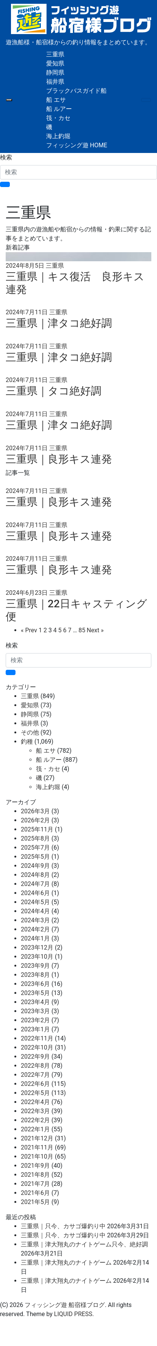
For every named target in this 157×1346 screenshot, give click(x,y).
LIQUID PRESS (73, 1314)
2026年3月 (35, 811)
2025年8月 (35, 838)
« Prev (29, 630)
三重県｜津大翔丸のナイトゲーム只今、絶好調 (84, 1244)
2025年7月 (35, 847)
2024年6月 (35, 893)
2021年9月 (35, 1165)
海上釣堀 (58, 136)
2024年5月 (35, 902)
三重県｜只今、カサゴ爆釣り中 (63, 1226)
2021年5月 (35, 1202)
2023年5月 (35, 993)
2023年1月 (35, 1029)
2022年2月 (35, 1120)
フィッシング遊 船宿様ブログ (65, 1305)
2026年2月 (35, 820)
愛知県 (55, 63)
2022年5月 (35, 1092)
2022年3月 (35, 1111)
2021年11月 (37, 1147)
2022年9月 (35, 1056)
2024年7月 (35, 883)
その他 (30, 732)
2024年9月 (35, 865)
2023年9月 (35, 965)
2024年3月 (35, 920)
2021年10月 (37, 1156)
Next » (95, 630)
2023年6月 (35, 983)
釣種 (27, 741)
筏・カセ (58, 118)
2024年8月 (35, 874)
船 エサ (56, 99)
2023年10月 (37, 956)
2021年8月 (35, 1174)
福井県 (55, 81)
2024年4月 (35, 911)
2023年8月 (35, 974)
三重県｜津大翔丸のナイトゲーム (66, 1262)
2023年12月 (37, 947)
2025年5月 (35, 856)
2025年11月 (37, 829)
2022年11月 (37, 1038)
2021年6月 (35, 1192)
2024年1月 (35, 938)
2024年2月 (35, 929)
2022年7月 (35, 1074)
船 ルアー (59, 108)
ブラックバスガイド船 (76, 90)
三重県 (55, 54)
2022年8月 (35, 1065)
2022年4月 (35, 1102)
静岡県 (55, 72)
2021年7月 (35, 1183)
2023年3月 (35, 1011)
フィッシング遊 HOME (76, 145)
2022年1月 (35, 1129)
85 (81, 630)
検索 (6, 157)
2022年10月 (37, 1047)
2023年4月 (35, 1002)
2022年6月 (35, 1083)
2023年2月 (35, 1020)
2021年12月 (37, 1138)
